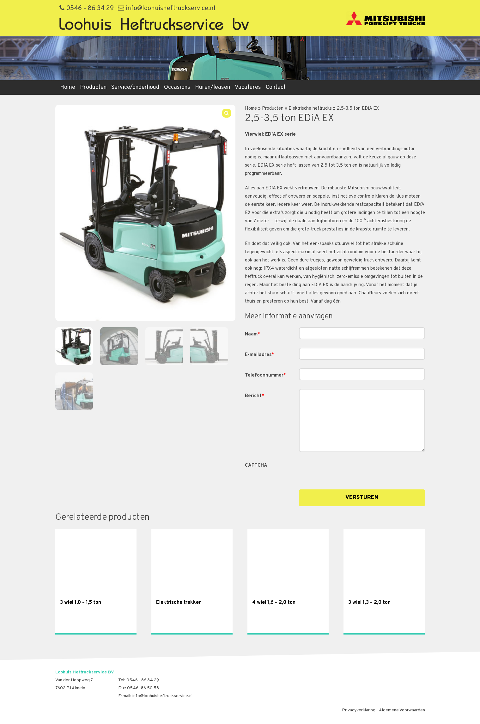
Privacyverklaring (358, 710)
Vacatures (248, 87)
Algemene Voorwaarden (402, 710)
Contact (276, 87)
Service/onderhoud (135, 87)
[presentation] (347, 470)
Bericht (254, 396)
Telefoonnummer (265, 375)
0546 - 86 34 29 (86, 8)
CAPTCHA (256, 466)
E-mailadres (259, 355)
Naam (252, 334)
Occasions (177, 87)
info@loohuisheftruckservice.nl (167, 8)
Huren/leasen (212, 87)
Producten (93, 87)
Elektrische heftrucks (310, 109)
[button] (226, 113)
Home (67, 87)
